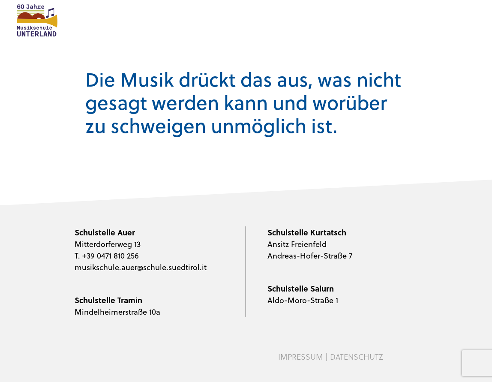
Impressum (300, 357)
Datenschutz (356, 357)
